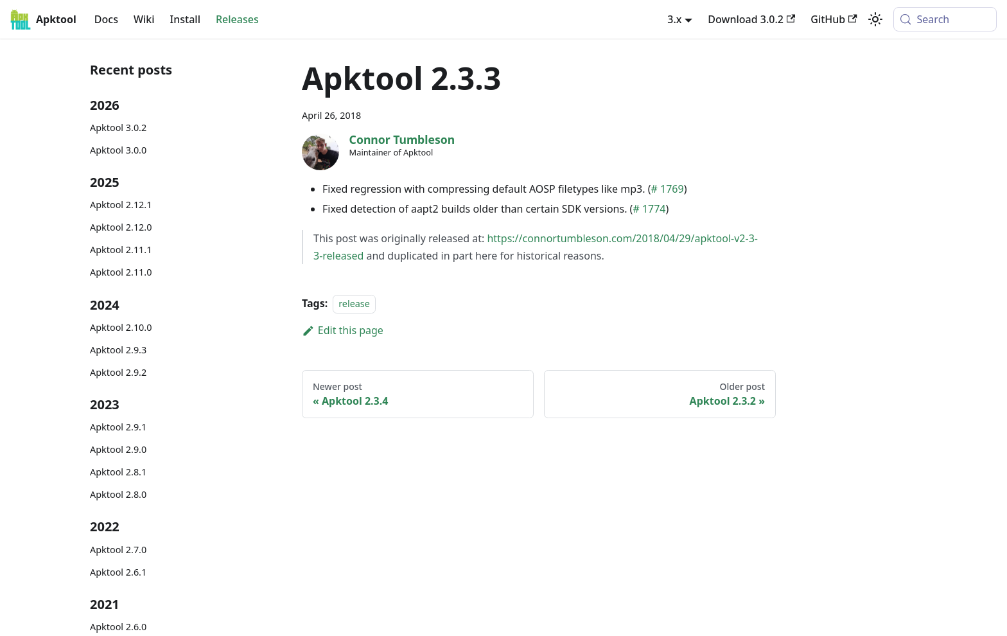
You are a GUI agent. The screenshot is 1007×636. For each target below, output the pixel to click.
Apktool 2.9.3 (118, 350)
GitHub (833, 19)
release (354, 303)
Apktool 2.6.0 (118, 627)
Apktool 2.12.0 (121, 227)
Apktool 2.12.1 (121, 205)
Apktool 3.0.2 (118, 127)
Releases (237, 19)
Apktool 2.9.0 (118, 449)
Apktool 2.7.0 (118, 549)
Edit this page (342, 330)
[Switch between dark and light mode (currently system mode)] (875, 19)
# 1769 (667, 189)
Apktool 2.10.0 (121, 327)
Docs (106, 19)
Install (185, 19)
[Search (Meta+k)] (945, 19)
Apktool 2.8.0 (118, 494)
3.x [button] (674, 19)
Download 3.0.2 (751, 19)
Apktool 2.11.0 (121, 272)
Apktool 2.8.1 (118, 472)
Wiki (144, 19)
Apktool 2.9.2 (118, 372)
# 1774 (649, 209)
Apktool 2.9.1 (118, 427)
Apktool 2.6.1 (118, 572)
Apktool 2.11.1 (121, 249)
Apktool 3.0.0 (118, 150)
